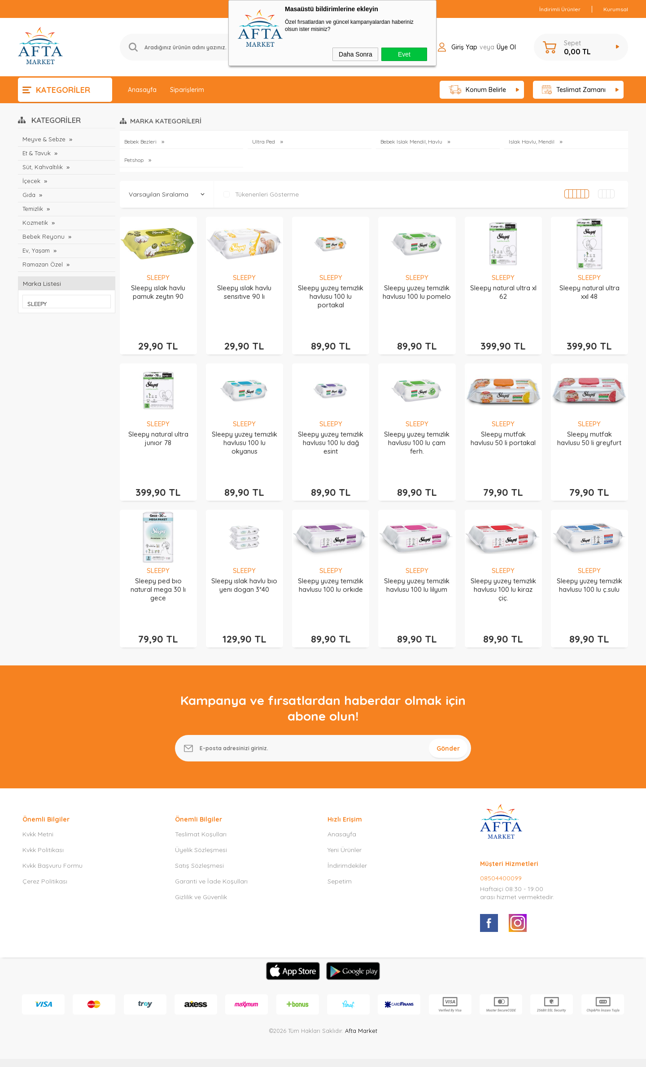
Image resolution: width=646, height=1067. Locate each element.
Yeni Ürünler (344, 835)
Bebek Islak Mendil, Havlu (412, 141)
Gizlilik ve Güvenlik (201, 883)
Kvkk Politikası (43, 835)
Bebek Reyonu (43, 236)
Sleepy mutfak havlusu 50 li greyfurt (589, 433)
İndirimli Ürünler (560, 9)
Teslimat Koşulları (201, 820)
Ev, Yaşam (36, 250)
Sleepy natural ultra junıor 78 (158, 433)
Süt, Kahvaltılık (42, 167)
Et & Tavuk (36, 153)
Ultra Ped (264, 141)
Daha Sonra (355, 54)
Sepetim (339, 867)
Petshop (134, 160)
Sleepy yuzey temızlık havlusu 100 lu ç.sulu (589, 575)
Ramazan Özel (42, 264)
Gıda (28, 194)
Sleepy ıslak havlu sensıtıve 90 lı (244, 292)
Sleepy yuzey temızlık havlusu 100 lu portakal (330, 296)
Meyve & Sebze (43, 139)
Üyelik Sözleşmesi (201, 835)
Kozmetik (35, 222)
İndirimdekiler (347, 851)
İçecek (31, 180)
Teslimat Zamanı (574, 90)
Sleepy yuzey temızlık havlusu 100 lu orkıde (330, 575)
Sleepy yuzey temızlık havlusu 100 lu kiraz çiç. (503, 579)
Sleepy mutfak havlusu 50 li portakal (503, 433)
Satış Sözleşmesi (199, 851)
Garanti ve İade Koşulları (211, 867)
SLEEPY (158, 277)
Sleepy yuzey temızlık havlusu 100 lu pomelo (417, 292)
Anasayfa (142, 90)
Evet (404, 54)
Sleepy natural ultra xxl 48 (589, 292)
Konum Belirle (477, 90)
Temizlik (33, 208)
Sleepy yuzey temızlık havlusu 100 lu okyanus (244, 437)
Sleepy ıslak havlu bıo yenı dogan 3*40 (244, 575)
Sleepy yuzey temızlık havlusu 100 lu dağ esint (330, 437)
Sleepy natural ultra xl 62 (503, 292)
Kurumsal (615, 9)
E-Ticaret (297, 1055)
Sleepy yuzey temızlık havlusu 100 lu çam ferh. (417, 437)
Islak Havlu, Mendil (532, 141)
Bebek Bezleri (141, 141)
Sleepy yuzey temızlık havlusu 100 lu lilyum (417, 575)
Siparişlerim (187, 90)
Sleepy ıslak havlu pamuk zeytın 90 (158, 292)
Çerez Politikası (44, 867)
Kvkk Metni (37, 820)
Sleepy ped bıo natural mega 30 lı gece (158, 579)
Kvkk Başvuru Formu (52, 851)
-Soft (276, 1055)
